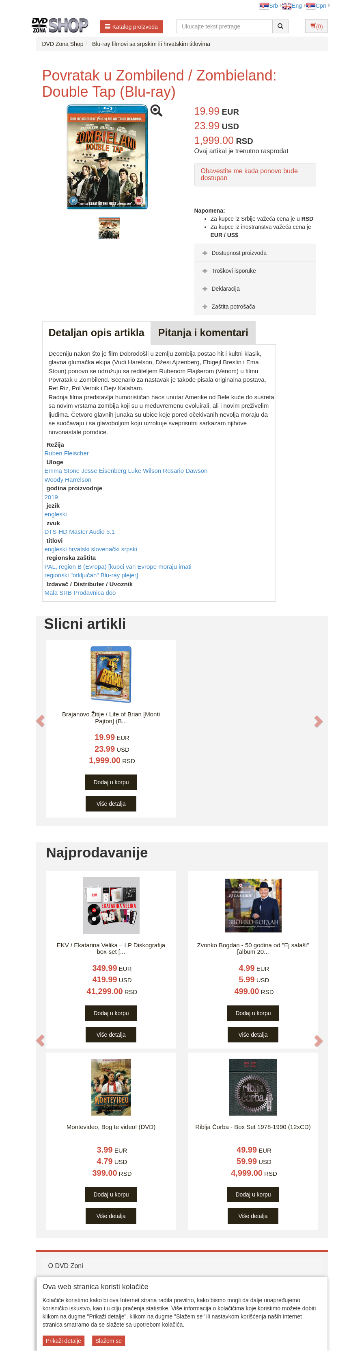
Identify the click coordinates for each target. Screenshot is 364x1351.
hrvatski (80, 549)
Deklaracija (220, 288)
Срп (316, 5)
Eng (292, 5)
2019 (51, 497)
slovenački (106, 549)
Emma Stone (63, 470)
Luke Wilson (145, 470)
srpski (129, 549)
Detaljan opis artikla (96, 332)
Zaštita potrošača (227, 306)
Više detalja (110, 804)
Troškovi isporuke (228, 271)
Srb (268, 5)
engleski (56, 514)
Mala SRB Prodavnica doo (80, 592)
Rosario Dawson (185, 470)
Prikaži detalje (63, 1341)
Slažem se (108, 1341)
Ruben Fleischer (67, 453)
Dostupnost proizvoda (233, 253)
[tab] (255, 252)
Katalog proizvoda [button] (131, 27)
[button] (40, 721)
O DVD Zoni (65, 1265)
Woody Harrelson (68, 479)
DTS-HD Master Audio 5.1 (80, 531)
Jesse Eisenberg (104, 470)
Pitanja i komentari (203, 332)
